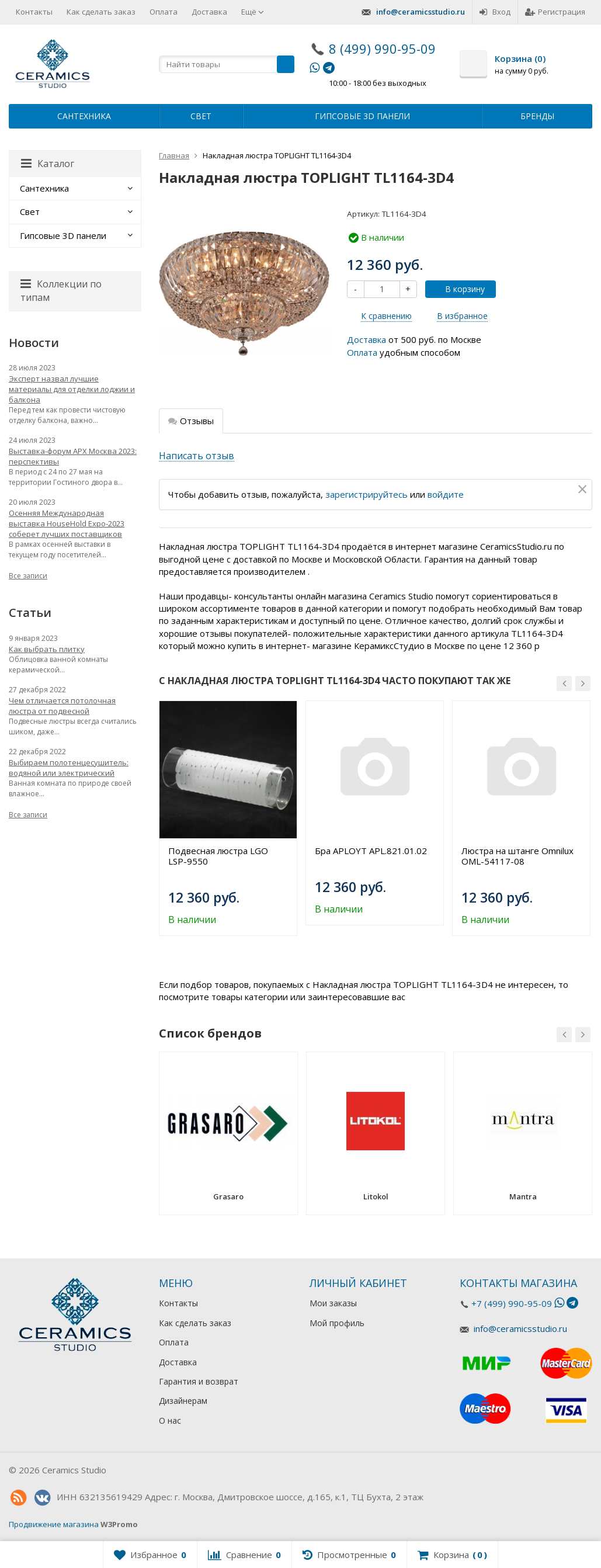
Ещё (252, 11)
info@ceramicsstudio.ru (420, 11)
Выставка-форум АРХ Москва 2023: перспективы (73, 456)
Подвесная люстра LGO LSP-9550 (218, 855)
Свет (200, 116)
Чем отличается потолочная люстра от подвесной (62, 705)
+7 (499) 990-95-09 (511, 1303)
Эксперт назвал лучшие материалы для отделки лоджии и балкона (72, 389)
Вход (495, 11)
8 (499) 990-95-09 (382, 48)
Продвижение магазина (54, 1524)
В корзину (458, 288)
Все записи (28, 576)
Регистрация (555, 11)
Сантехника (84, 116)
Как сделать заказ (101, 11)
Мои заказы (333, 1303)
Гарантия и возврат (198, 1381)
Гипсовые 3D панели (362, 116)
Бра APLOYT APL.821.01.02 (371, 850)
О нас (170, 1420)
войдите (446, 494)
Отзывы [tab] (191, 420)
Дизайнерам (183, 1400)
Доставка (209, 11)
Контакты (34, 11)
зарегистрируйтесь (366, 494)
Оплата (164, 11)
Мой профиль (337, 1322)
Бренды (537, 116)
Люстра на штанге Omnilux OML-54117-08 (517, 855)
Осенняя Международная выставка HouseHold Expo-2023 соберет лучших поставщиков (66, 523)
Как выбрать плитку (47, 649)
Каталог (47, 163)
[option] (228, 818)
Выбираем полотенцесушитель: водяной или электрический (68, 767)
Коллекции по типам (61, 290)
